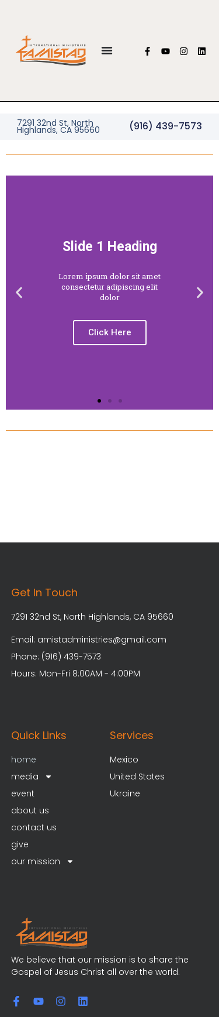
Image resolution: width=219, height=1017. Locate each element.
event (22, 793)
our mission (42, 861)
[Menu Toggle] (107, 50)
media (32, 777)
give (20, 844)
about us (30, 810)
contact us (34, 827)
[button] (19, 292)
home (23, 759)
